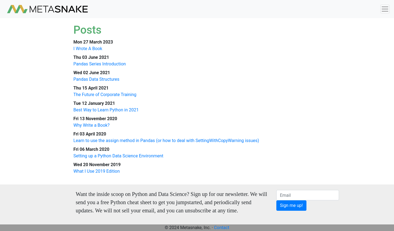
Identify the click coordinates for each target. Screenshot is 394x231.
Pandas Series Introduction (99, 64)
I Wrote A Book (87, 48)
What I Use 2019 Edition (96, 171)
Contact (221, 227)
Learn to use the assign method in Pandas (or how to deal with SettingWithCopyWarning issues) (166, 140)
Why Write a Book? (91, 125)
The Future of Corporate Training (104, 94)
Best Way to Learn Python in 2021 (106, 109)
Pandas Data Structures (96, 79)
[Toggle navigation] (385, 9)
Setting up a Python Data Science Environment (118, 155)
